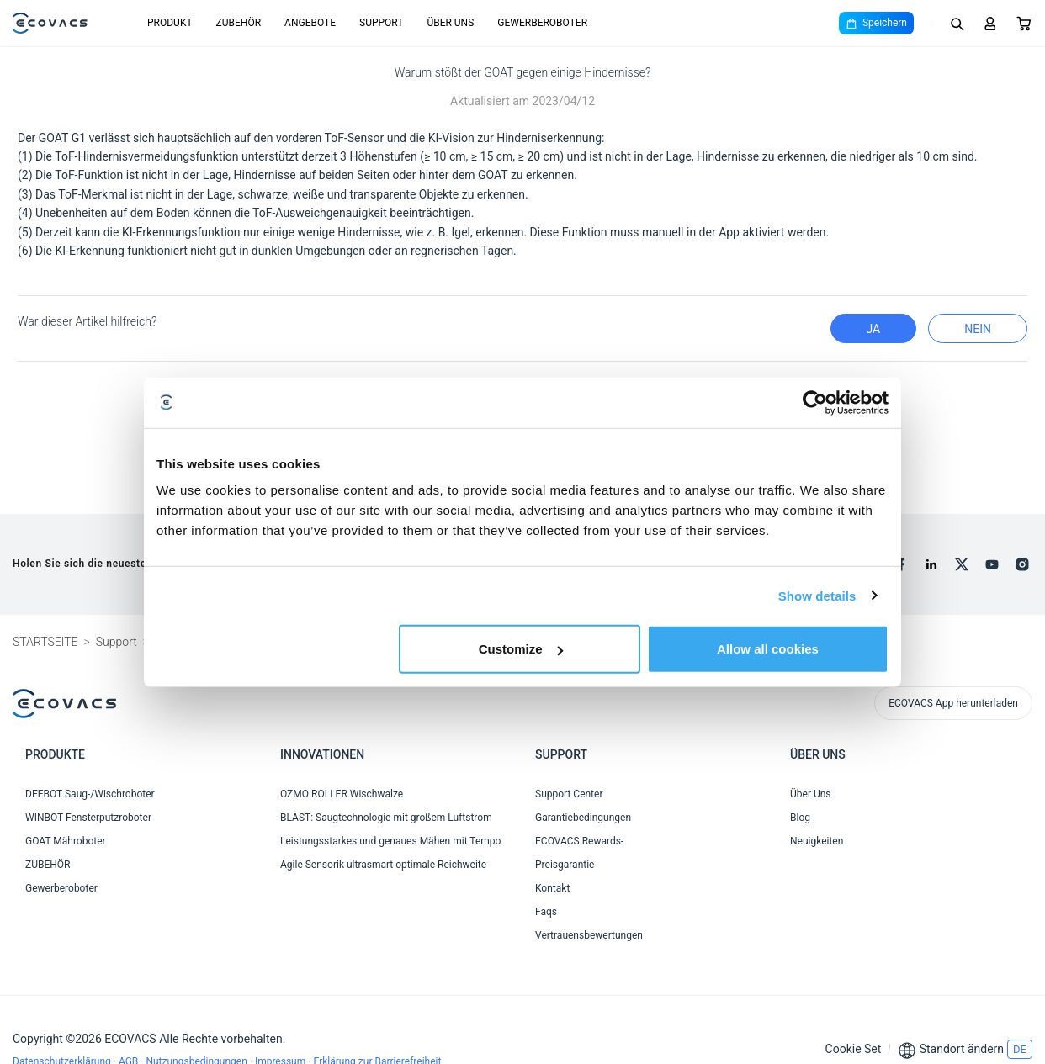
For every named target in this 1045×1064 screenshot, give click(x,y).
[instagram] (1022, 564)
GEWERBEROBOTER (542, 23)
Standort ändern (962, 1049)
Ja (874, 329)
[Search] (956, 23)
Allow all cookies (768, 649)
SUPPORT (381, 23)
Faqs (546, 912)
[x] (962, 564)
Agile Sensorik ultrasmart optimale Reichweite (383, 865)
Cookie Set (853, 1049)
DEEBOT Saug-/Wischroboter (90, 794)
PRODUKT (170, 23)
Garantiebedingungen (583, 817)
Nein (977, 329)
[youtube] (992, 564)
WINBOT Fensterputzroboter (88, 817)
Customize (521, 649)
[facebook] (901, 564)
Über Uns (810, 794)
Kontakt (552, 888)
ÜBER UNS (450, 23)
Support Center (568, 794)
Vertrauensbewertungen (589, 935)
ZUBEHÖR (238, 23)
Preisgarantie (564, 865)
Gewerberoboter (61, 888)
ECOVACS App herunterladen (953, 703)
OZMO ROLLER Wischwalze (341, 794)
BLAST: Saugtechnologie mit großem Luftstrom (386, 817)
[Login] (990, 23)
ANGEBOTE (310, 23)
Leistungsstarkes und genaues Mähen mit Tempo (390, 841)
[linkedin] (931, 564)
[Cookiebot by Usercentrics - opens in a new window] (815, 402)
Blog (800, 817)
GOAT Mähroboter (65, 841)
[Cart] (1024, 23)
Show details (817, 595)
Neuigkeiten (816, 841)
